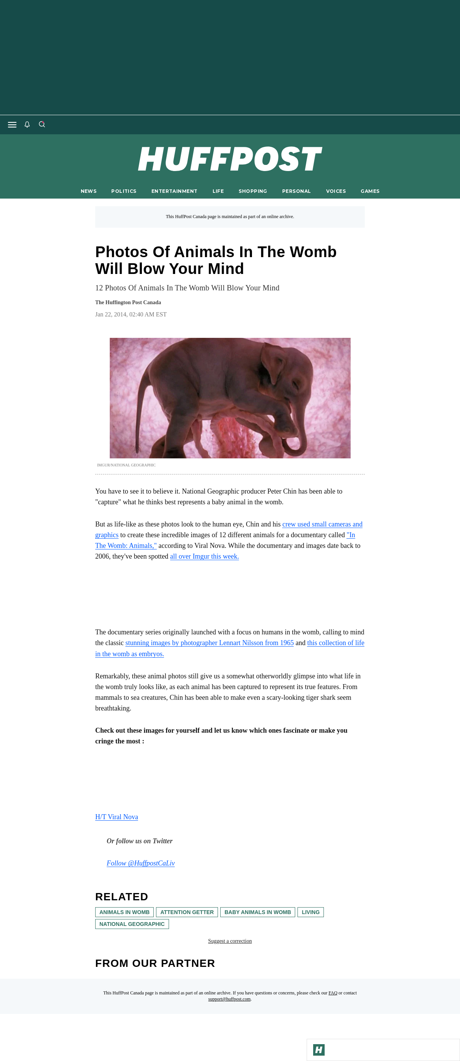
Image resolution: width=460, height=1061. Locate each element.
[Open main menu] (12, 124)
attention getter (187, 912)
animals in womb (124, 912)
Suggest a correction (230, 941)
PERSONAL (296, 191)
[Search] (41, 125)
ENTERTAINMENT (174, 191)
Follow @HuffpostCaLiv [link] (141, 863)
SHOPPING (253, 191)
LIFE (218, 191)
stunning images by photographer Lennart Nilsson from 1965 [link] (209, 643)
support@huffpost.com (229, 999)
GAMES (370, 191)
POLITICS (123, 191)
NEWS (89, 191)
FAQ (332, 993)
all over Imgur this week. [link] (204, 556)
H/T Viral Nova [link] (116, 817)
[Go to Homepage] (319, 1050)
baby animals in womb (257, 912)
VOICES (336, 191)
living (311, 912)
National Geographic (132, 924)
